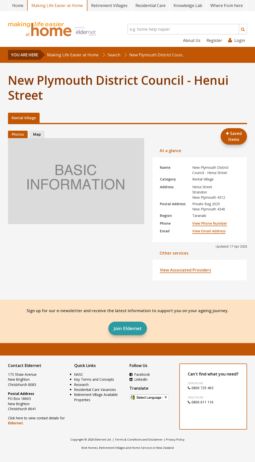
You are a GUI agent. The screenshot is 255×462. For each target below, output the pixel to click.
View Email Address (209, 231)
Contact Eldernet (24, 365)
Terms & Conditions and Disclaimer (139, 439)
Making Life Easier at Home (57, 5)
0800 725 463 (200, 387)
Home (17, 5)
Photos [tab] (18, 134)
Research (81, 384)
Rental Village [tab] (24, 117)
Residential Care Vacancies (95, 389)
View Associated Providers (185, 270)
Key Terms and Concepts (94, 379)
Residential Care (150, 5)
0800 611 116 (200, 402)
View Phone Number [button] (209, 223)
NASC (78, 374)
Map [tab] (37, 134)
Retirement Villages (109, 5)
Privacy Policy (175, 439)
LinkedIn (138, 379)
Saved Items (234, 136)
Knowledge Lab (188, 5)
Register (214, 40)
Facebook (139, 374)
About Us (191, 40)
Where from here (226, 5)
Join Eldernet (128, 328)
